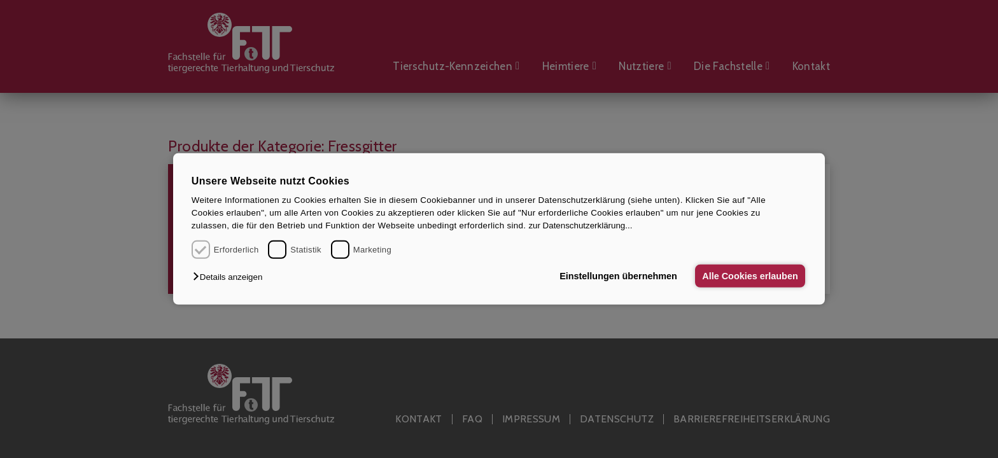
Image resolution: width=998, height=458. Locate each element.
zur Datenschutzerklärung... (580, 225)
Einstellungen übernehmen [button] (618, 276)
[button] (231, 277)
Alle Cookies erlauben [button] (750, 276)
